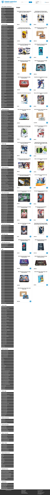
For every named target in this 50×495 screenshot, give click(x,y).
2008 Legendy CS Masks (5, 189)
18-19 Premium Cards (5, 162)
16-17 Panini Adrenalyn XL (5, 450)
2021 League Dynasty (5, 169)
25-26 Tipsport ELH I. (4, 27)
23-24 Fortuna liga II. (4, 400)
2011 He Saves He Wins (5, 184)
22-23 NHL (3, 252)
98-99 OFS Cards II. (4, 104)
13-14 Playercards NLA (5, 355)
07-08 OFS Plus (4, 84)
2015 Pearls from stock (5, 178)
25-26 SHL (3, 235)
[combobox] (38, 1)
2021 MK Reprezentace (5, 129)
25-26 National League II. (5, 350)
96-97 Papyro (3, 415)
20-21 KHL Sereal (4, 314)
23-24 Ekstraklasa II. (4, 446)
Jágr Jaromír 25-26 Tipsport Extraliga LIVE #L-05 (24, 224)
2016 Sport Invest (4, 486)
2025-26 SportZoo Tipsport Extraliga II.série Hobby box (41, 61)
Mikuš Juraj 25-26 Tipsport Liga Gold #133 (41, 159)
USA (2, 463)
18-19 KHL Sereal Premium (5, 320)
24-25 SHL (3, 237)
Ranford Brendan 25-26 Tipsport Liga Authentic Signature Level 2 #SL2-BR (24, 126)
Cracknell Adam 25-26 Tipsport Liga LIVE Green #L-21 (24, 191)
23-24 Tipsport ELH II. (5, 33)
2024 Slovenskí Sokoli (5, 434)
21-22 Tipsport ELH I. (4, 44)
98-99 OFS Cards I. (4, 105)
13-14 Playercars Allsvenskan (6, 379)
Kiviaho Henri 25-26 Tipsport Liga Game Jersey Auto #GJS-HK (24, 143)
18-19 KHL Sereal (4, 322)
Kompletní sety (4, 17)
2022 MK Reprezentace (5, 126)
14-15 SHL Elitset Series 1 (5, 373)
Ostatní (3, 14)
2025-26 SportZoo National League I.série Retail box (24, 256)
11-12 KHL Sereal (4, 343)
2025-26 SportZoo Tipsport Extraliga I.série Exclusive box (41, 256)
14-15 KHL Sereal (4, 334)
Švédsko (3, 462)
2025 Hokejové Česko (5, 115)
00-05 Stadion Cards (4, 488)
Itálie (2, 457)
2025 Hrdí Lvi (3, 419)
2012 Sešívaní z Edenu (5, 429)
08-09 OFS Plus (4, 82)
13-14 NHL (3, 266)
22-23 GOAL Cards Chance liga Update (7, 154)
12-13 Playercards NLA (5, 356)
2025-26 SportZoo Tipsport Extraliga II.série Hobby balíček (41, 44)
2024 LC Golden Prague (5, 118)
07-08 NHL (3, 275)
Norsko (3, 361)
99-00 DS (3, 102)
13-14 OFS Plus (4, 73)
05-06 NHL (3, 278)
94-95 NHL (3, 295)
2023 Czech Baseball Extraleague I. (6, 475)
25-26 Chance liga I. (4, 394)
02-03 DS (3, 93)
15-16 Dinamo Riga (4, 331)
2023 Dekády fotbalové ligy (5, 403)
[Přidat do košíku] (30, 24)
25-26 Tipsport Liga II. (5, 194)
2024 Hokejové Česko (5, 120)
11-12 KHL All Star (4, 342)
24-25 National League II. (5, 353)
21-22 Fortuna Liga (4, 436)
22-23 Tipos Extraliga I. (5, 206)
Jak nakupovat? (23, 491)
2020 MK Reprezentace (5, 132)
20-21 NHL (3, 255)
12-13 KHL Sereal (4, 340)
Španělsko (3, 460)
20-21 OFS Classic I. (4, 50)
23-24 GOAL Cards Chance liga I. (6, 153)
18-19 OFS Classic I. (4, 56)
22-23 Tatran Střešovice (5, 483)
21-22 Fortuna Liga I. (4, 409)
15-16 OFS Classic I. (4, 67)
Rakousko (3, 364)
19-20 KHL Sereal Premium (5, 317)
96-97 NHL (3, 292)
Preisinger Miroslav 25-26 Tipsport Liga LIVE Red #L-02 (40, 191)
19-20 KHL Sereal (4, 319)
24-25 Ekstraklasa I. (4, 444)
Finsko (3, 358)
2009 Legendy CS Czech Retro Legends (7, 187)
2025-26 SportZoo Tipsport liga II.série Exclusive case (40, 110)
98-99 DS (3, 107)
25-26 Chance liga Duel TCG (5, 395)
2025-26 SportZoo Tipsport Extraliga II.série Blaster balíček (24, 61)
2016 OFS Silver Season (5, 172)
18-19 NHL (3, 258)
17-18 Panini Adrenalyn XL (5, 449)
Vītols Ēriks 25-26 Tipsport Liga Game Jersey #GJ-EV (40, 126)
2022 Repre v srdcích (4, 422)
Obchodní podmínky (24, 492)
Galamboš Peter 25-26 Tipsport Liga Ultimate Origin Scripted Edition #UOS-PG (40, 143)
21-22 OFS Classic (4, 47)
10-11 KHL (3, 345)
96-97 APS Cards (4, 414)
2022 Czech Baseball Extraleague (6, 476)
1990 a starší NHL (4, 303)
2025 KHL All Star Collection (5, 308)
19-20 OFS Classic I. (4, 53)
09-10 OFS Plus (4, 81)
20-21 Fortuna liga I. (4, 412)
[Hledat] (30, 2)
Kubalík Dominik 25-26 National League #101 (40, 77)
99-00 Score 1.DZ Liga (5, 165)
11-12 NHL (3, 269)
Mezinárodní (3, 387)
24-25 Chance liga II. (4, 397)
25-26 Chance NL (4, 426)
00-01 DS (3, 99)
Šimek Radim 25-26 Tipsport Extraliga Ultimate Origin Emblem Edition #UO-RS (41, 224)
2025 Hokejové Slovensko (5, 227)
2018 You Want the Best (5, 58)
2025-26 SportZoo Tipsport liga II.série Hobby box (24, 110)
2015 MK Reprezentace (5, 141)
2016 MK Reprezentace (5, 140)
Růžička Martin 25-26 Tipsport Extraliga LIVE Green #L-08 (24, 207)
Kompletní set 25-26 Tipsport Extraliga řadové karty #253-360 (24, 44)
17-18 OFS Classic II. (4, 59)
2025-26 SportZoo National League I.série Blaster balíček (24, 240)
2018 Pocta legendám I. (5, 245)
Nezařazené (3, 190)
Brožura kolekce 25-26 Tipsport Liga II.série (41, 175)
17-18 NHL (3, 260)
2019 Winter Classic (4, 217)
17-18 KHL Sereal (4, 325)
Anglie (3, 454)
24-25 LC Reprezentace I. (5, 117)
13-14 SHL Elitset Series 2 (5, 376)
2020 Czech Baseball (4, 478)
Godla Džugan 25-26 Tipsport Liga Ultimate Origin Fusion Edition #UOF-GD (41, 12)
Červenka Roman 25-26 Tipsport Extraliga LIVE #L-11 (40, 207)
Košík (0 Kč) (47, 2)
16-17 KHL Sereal (4, 328)
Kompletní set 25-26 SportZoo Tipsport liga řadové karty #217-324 (24, 159)
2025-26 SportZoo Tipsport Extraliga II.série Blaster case (41, 28)
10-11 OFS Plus (4, 79)
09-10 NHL (3, 272)
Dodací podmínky (23, 490)
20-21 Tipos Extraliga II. (5, 211)
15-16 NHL (3, 263)
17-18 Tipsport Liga (4, 220)
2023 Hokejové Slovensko (5, 230)
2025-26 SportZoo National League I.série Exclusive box (41, 240)
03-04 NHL (3, 281)
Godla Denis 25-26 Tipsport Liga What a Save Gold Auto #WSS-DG (24, 175)
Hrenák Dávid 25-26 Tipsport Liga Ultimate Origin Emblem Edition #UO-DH (24, 28)
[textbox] (38, 1)
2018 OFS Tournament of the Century (7, 135)
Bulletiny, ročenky (4, 20)
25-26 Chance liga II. (4, 392)
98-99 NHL (3, 289)
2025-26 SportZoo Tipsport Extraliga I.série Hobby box (24, 272)
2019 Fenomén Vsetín (5, 170)
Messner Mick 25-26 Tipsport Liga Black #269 (41, 93)
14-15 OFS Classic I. (4, 70)
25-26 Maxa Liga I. (4, 145)
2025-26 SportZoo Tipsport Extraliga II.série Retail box (24, 77)
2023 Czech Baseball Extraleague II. (6, 473)
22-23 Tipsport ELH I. (4, 41)
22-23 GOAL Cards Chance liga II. (6, 156)
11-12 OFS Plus (4, 76)
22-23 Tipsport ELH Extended (6, 38)
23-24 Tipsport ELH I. (4, 35)
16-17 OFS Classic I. (4, 64)
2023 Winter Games (4, 203)
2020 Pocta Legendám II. (5, 244)
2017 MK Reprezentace (5, 138)
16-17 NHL (3, 261)
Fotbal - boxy (3, 11)
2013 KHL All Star (4, 337)
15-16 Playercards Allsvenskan (6, 370)
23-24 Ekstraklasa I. (4, 447)
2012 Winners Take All (5, 181)
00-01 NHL (3, 286)
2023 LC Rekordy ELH (5, 36)
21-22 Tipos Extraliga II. (5, 208)
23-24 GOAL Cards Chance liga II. (6, 151)
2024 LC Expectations (5, 123)
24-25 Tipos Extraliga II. (5, 197)
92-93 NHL (3, 298)
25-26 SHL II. (3, 367)
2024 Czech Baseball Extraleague (6, 470)
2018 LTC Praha (4, 175)
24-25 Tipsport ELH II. (5, 30)
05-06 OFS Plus (4, 87)
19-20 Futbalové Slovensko (5, 439)
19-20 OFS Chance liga (5, 159)
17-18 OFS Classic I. (4, 61)
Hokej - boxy (3, 8)
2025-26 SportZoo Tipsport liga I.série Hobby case (24, 288)
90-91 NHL (3, 301)
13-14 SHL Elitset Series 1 (5, 378)
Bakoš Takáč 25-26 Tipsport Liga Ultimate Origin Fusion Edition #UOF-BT (24, 12)
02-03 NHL (3, 283)
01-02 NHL (3, 284)
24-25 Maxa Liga (4, 148)
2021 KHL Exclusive (4, 311)
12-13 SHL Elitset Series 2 (5, 381)
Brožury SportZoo (4, 22)
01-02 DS (3, 96)
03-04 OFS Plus (4, 90)
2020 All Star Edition (4, 214)
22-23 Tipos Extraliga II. (5, 205)
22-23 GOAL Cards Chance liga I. (6, 157)
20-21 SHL (3, 240)
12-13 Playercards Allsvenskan (6, 384)
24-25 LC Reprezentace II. (5, 112)
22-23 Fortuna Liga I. (4, 406)
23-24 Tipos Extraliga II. (5, 200)
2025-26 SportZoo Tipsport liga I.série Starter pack (40, 272)
